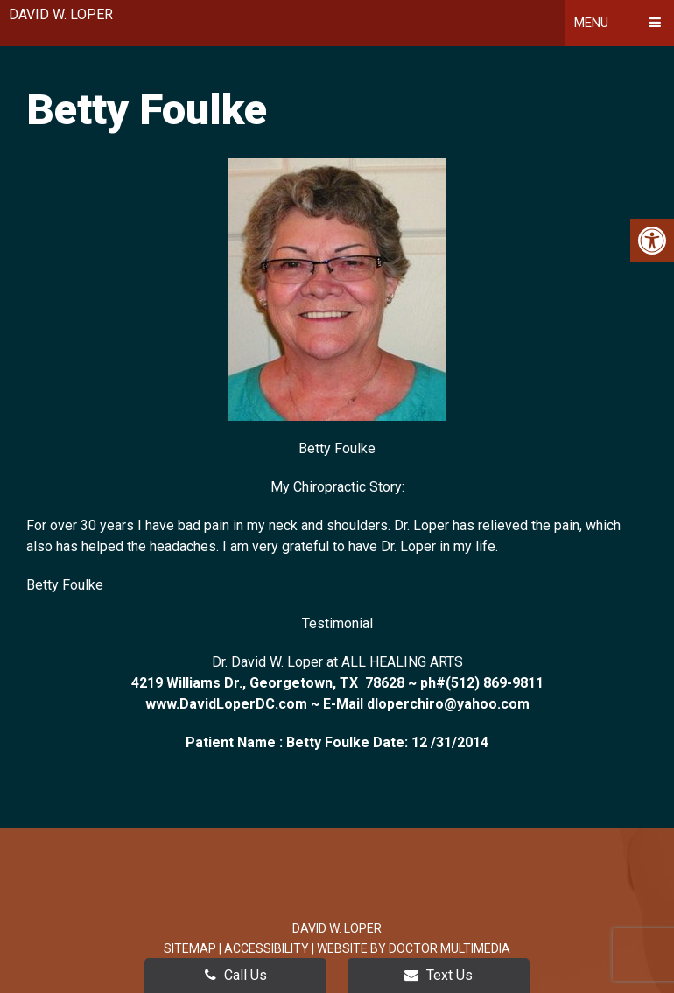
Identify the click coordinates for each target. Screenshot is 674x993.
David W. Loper (61, 14)
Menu (591, 23)
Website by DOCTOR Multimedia (413, 948)
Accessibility (266, 948)
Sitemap (190, 948)
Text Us (438, 975)
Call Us (236, 975)
